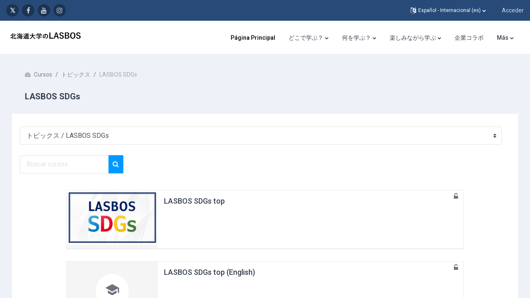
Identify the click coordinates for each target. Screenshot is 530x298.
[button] (448, 10)
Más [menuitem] (502, 37)
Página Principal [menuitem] (253, 37)
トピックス (87, 74)
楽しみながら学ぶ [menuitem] (413, 37)
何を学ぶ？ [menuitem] (356, 37)
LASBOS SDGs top (194, 201)
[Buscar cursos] (75, 164)
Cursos (55, 74)
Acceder (513, 10)
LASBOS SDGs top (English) (209, 272)
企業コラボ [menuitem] (469, 37)
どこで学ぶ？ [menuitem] (306, 37)
